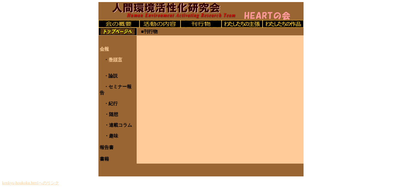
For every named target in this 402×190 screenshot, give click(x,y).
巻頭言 (115, 59)
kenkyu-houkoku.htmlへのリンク (30, 183)
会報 (104, 49)
